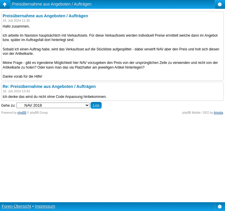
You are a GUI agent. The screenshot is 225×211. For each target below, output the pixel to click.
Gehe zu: (8, 105)
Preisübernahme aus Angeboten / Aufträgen (52, 4)
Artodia (218, 112)
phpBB (22, 112)
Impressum (45, 206)
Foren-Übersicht (16, 206)
